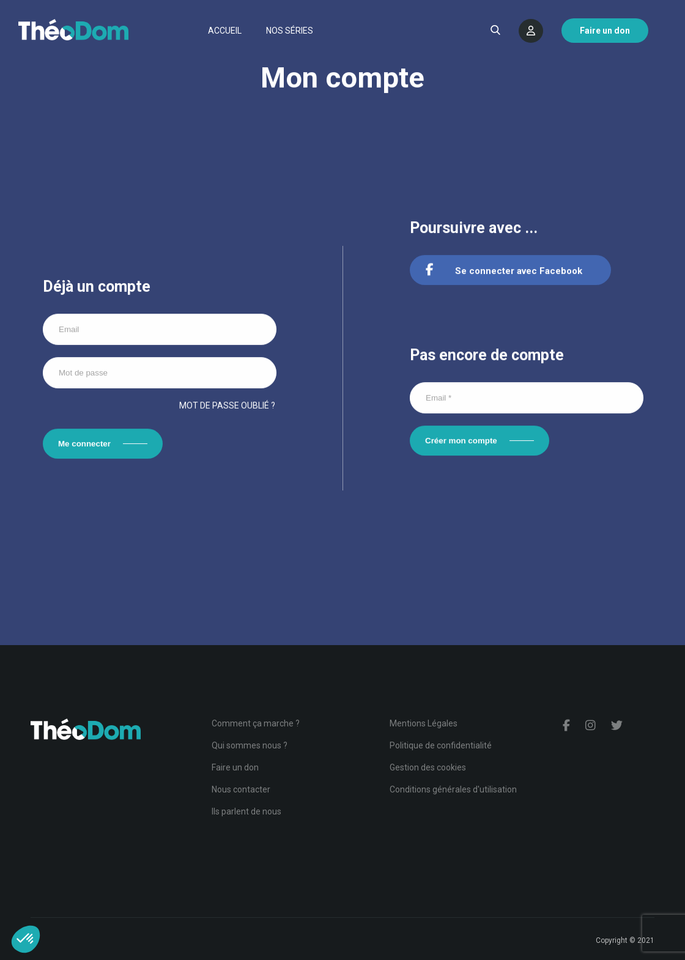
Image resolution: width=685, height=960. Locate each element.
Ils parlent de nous (246, 811)
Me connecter (84, 444)
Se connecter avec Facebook (504, 272)
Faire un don (235, 767)
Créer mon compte (461, 441)
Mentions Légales (423, 723)
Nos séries (289, 30)
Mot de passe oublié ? (227, 406)
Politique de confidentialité (441, 745)
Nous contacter (241, 789)
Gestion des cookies (428, 767)
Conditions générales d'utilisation (453, 789)
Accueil (225, 30)
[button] (25, 939)
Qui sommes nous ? (249, 745)
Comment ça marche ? (256, 723)
